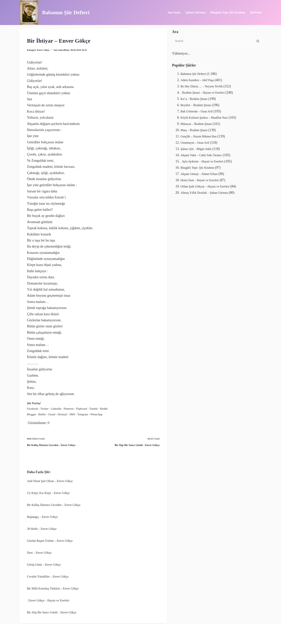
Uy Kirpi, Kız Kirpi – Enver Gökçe (48, 491)
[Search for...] (213, 41)
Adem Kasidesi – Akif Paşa (199, 80)
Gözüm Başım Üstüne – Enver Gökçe (50, 538)
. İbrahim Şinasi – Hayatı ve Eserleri (205, 92)
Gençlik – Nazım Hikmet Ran (201, 135)
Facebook (32, 408)
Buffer (42, 413)
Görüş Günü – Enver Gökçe (44, 562)
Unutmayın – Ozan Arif (197, 141)
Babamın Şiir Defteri (66, 12)
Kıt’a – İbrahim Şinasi (196, 98)
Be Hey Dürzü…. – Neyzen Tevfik (204, 86)
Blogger (31, 413)
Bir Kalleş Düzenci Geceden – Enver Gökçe (54, 503)
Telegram (82, 413)
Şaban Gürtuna (195, 12)
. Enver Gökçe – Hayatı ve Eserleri (48, 597)
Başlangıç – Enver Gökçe (42, 515)
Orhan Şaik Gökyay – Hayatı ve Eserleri (208, 184)
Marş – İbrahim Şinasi (196, 129)
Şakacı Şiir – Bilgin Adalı (198, 147)
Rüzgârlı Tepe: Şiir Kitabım (199, 166)
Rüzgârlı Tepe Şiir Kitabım (227, 12)
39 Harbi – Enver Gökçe (42, 526)
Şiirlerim (256, 12)
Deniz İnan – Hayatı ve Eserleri (202, 178)
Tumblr (93, 408)
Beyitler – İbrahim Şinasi (198, 104)
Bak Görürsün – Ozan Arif (199, 111)
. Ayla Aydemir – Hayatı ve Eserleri (205, 160)
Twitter (44, 408)
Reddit (104, 408)
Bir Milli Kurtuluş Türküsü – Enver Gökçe (53, 585)
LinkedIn (56, 408)
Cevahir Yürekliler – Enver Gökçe (48, 574)
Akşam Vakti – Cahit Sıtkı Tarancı (204, 153)
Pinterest (69, 408)
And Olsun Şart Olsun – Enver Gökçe (50, 479)
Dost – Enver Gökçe (39, 550)
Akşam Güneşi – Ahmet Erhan (201, 172)
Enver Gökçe (43, 50)
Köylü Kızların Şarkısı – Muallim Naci (207, 117)
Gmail (51, 413)
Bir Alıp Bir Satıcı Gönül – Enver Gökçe (51, 609)
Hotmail (62, 413)
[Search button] (258, 41)
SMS (72, 413)
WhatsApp (96, 413)
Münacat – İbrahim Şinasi (198, 123)
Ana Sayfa (174, 12)
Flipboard (81, 408)
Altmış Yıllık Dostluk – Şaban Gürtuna (207, 190)
